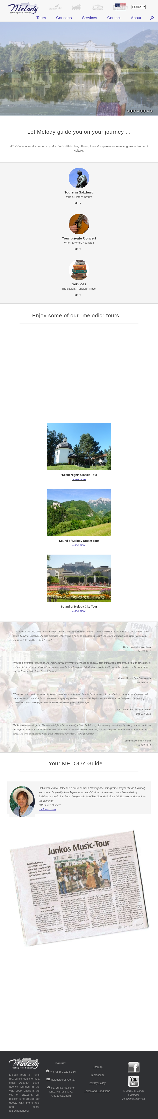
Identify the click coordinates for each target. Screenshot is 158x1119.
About (136, 18)
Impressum (97, 1074)
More (79, 203)
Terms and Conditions (97, 1091)
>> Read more (47, 809)
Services (89, 18)
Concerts (64, 18)
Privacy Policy (97, 1082)
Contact (114, 18)
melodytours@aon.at (63, 1079)
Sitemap (97, 1066)
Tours (41, 18)
